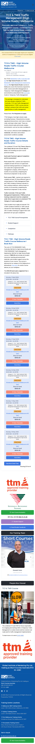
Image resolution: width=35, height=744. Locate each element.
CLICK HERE (20, 635)
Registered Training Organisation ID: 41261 (9, 7)
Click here (17, 56)
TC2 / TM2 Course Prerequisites (18, 217)
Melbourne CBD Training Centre (11, 706)
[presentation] (4, 557)
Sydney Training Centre (9, 711)
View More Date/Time (12, 463)
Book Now (17, 303)
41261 (19, 670)
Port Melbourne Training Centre (11, 717)
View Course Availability (17, 46)
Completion (11, 228)
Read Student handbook (17, 527)
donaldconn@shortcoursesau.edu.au (18, 575)
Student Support (13, 223)
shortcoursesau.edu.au (8, 736)
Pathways (11, 234)
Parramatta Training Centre (10, 723)
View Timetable (17, 299)
